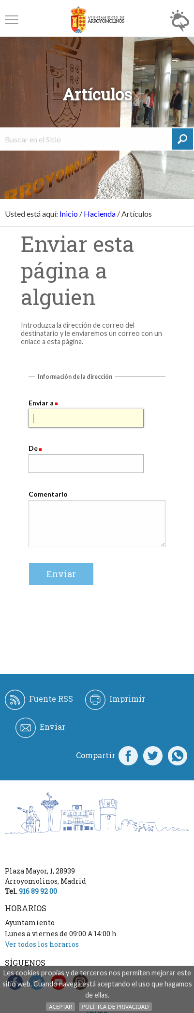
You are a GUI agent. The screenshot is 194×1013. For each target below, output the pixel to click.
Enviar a (41, 403)
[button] (11, 20)
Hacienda (100, 213)
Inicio (69, 213)
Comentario (48, 494)
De (33, 448)
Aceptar (60, 1006)
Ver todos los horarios (42, 944)
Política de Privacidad (115, 1006)
